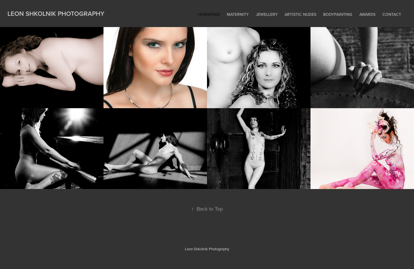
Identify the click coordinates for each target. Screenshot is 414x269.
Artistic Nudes (300, 14)
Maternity (238, 14)
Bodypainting (337, 14)
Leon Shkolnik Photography (55, 13)
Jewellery (267, 14)
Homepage (209, 14)
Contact (391, 14)
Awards (367, 14)
